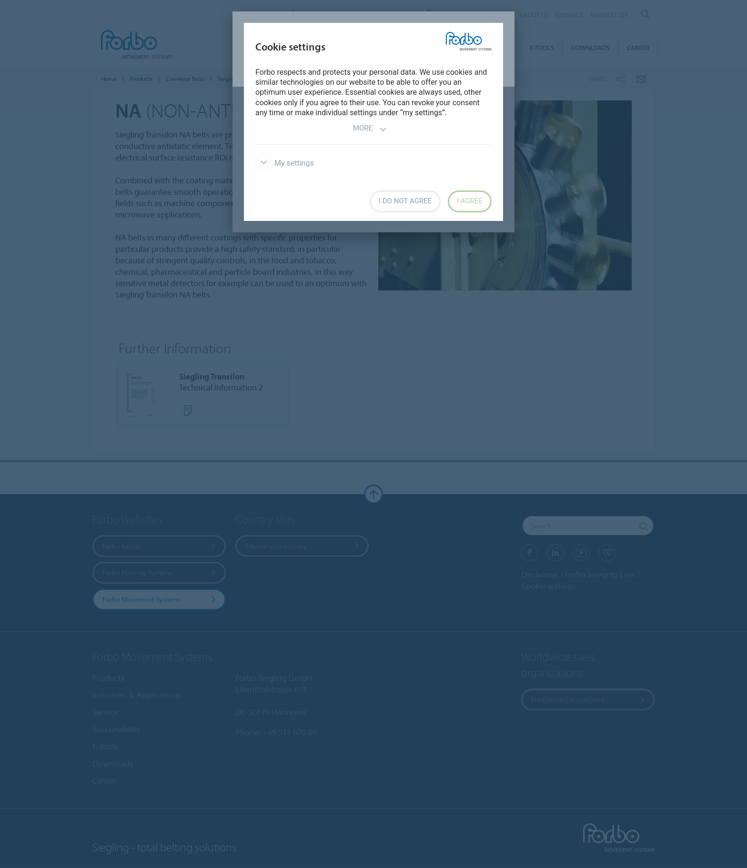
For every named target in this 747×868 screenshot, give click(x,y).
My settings (284, 163)
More (370, 129)
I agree (470, 201)
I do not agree (405, 201)
